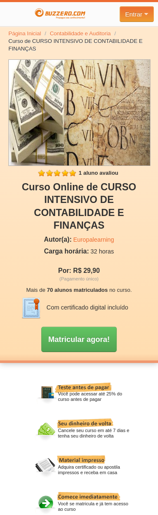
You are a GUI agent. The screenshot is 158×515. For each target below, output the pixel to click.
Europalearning (93, 239)
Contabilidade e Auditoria (80, 33)
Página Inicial (24, 33)
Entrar (136, 14)
